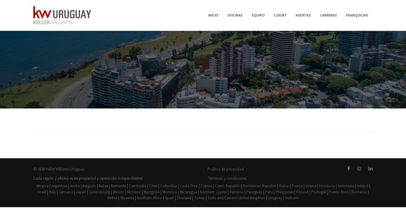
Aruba (75, 186)
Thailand (184, 197)
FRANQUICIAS (357, 15)
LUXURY (280, 15)
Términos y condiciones (227, 178)
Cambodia (137, 186)
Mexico (118, 192)
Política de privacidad (226, 169)
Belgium (89, 186)
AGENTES (303, 15)
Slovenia (127, 197)
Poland (302, 192)
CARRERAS (328, 15)
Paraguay (254, 192)
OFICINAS (235, 15)
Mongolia (152, 192)
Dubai (284, 186)
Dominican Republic (259, 186)
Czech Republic (227, 186)
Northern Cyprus (213, 192)
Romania (359, 192)
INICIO (213, 15)
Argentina (59, 186)
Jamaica (66, 192)
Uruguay (275, 197)
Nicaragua (188, 192)
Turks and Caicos (222, 197)
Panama (237, 192)
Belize (103, 186)
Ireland (362, 186)
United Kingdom (251, 197)
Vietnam (292, 197)
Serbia (112, 197)
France (297, 186)
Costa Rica (189, 186)
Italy (52, 192)
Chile (153, 186)
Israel (42, 192)
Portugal (318, 192)
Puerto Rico (339, 192)
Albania (42, 186)
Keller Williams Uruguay (65, 169)
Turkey (199, 197)
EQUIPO (258, 15)
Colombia (168, 186)
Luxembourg (99, 192)
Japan (81, 192)
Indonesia (346, 186)
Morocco (169, 192)
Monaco (134, 192)
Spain (169, 197)
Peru (269, 192)
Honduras (327, 186)
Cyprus (206, 186)
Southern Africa (149, 197)
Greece (310, 186)
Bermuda (118, 186)
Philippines (284, 192)
